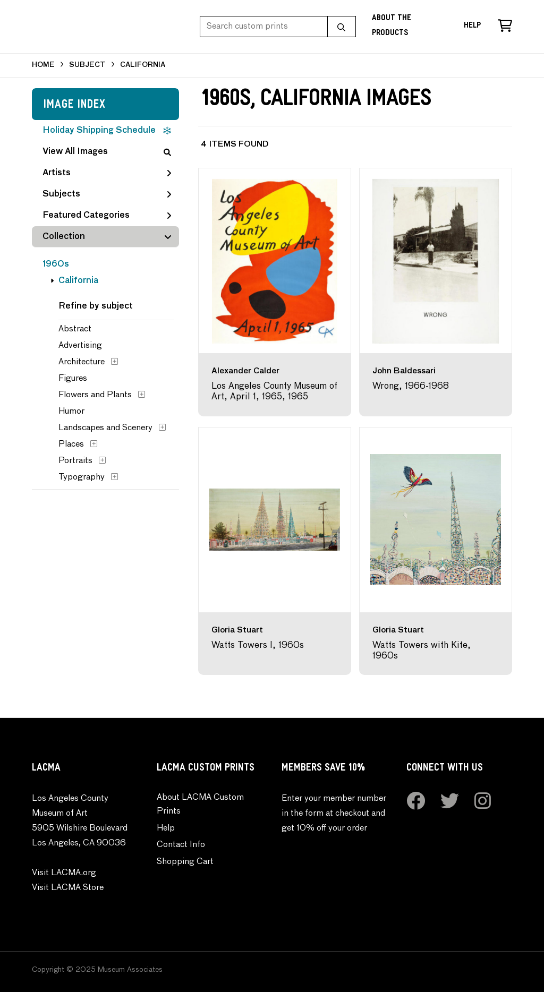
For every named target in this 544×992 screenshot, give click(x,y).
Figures (72, 378)
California (78, 281)
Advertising (80, 345)
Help (472, 26)
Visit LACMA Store (68, 888)
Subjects (106, 194)
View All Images (106, 152)
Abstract (74, 329)
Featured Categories (106, 215)
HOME (43, 65)
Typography (81, 477)
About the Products (391, 26)
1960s (55, 264)
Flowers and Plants (95, 395)
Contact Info (181, 845)
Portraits (75, 461)
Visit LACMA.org (64, 873)
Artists (106, 173)
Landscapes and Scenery (105, 428)
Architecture (81, 362)
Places (71, 444)
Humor (71, 411)
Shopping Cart (185, 862)
